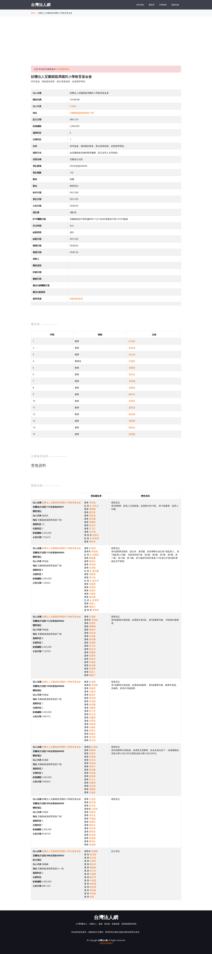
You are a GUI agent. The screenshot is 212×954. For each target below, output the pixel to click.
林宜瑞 (132, 347)
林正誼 (92, 714)
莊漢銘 (92, 548)
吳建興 (92, 583)
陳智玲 (92, 541)
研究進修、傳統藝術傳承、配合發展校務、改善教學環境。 (59, 81)
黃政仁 (92, 603)
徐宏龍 (92, 785)
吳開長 (132, 387)
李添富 (132, 400)
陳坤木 (132, 394)
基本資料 (140, 4)
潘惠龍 (92, 789)
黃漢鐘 (132, 434)
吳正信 (93, 870)
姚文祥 (92, 525)
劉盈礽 (92, 733)
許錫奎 (92, 593)
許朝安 (73, 106)
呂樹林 (93, 873)
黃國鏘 (94, 851)
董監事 (151, 4)
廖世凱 (132, 407)
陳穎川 (92, 606)
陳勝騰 (92, 509)
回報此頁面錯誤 (106, 943)
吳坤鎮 (92, 567)
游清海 (93, 854)
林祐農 (95, 538)
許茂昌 (132, 341)
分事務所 (163, 4)
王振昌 (92, 691)
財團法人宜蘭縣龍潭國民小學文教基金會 (61, 851)
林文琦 (92, 740)
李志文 (95, 505)
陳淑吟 (92, 561)
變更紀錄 (175, 4)
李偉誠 (132, 381)
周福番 (132, 420)
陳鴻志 (132, 427)
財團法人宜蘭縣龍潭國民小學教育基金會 (61, 502)
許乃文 (92, 528)
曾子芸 (92, 577)
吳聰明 (92, 574)
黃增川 (92, 730)
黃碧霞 (93, 883)
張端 (92, 896)
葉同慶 (92, 518)
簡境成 (92, 515)
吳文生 (92, 779)
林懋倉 (93, 867)
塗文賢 (92, 531)
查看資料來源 (76, 298)
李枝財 (93, 893)
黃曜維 (92, 522)
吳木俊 (92, 759)
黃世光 (132, 374)
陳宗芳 (93, 877)
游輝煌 (132, 367)
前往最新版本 (62, 69)
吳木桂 (132, 354)
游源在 (95, 535)
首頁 (33, 13)
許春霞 (93, 880)
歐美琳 (132, 414)
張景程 (92, 587)
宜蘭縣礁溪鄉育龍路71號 (82, 112)
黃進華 (92, 724)
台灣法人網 (41, 4)
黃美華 (95, 600)
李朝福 (92, 502)
